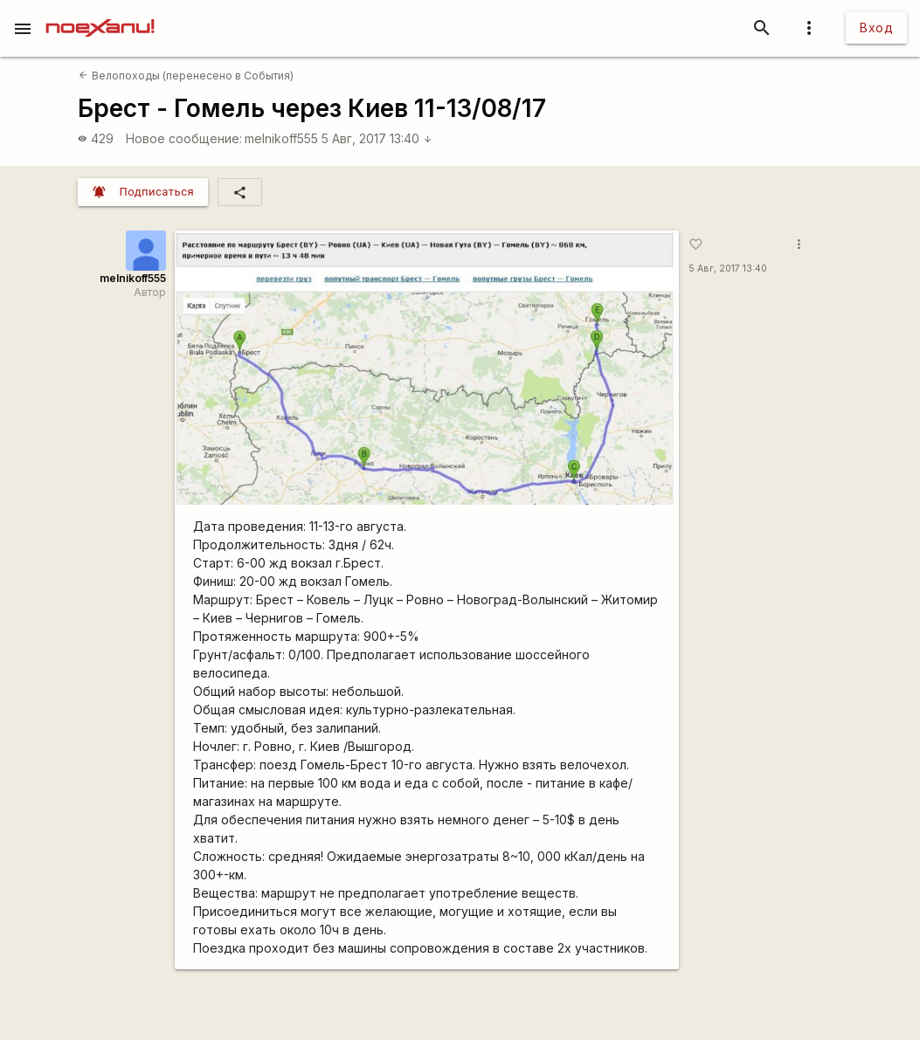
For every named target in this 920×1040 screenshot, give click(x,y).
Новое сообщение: (184, 138)
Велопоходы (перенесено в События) (186, 75)
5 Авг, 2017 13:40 (377, 138)
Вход (876, 27)
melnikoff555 (281, 138)
